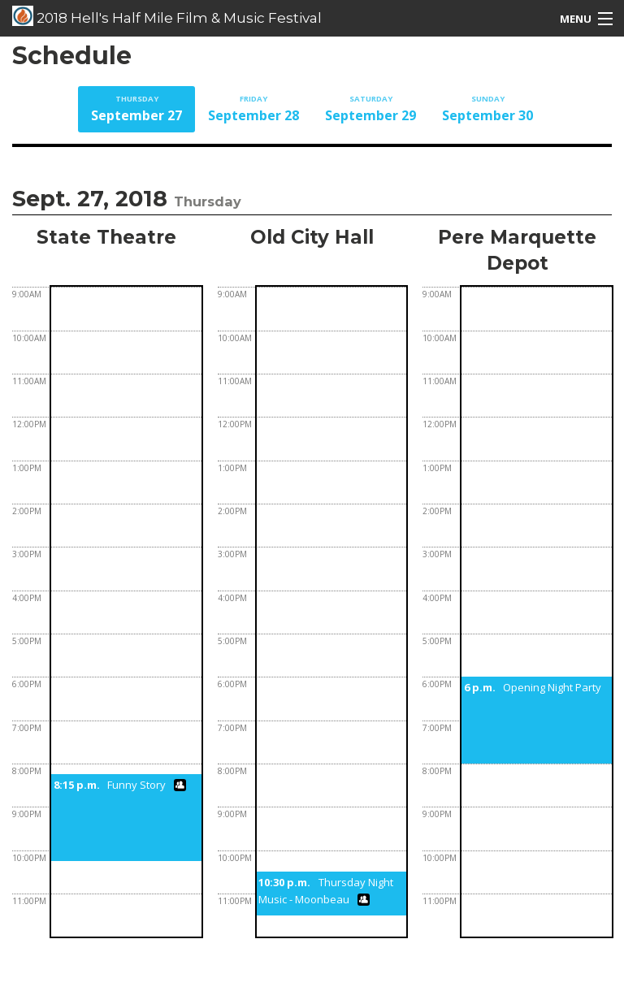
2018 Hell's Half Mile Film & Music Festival (167, 16)
